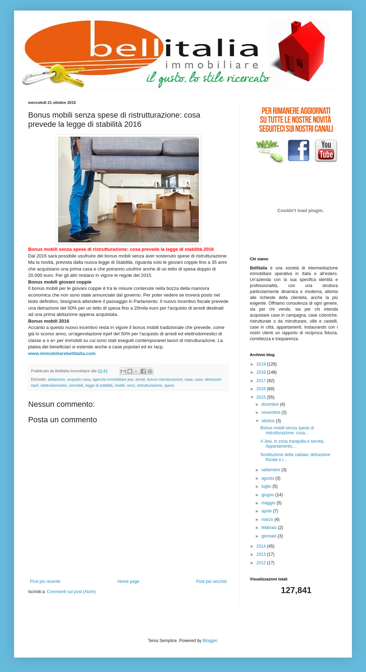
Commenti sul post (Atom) (71, 591)
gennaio (269, 536)
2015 (262, 397)
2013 (262, 554)
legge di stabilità (98, 385)
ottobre (268, 420)
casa (188, 379)
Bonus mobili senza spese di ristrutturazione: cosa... (287, 430)
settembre (271, 469)
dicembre (270, 404)
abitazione (56, 379)
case (199, 379)
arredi (140, 379)
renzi (131, 385)
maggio (269, 502)
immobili (76, 385)
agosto (268, 478)
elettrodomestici (53, 385)
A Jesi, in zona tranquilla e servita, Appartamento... (292, 444)
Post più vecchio (211, 581)
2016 (262, 388)
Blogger (210, 640)
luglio (266, 486)
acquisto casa (78, 379)
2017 (262, 380)
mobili (120, 385)
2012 (262, 562)
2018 (262, 372)
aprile (267, 511)
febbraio (269, 527)
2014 (262, 546)
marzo (267, 519)
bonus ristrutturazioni (164, 379)
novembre (271, 412)
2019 (262, 364)
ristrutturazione (149, 385)
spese (169, 385)
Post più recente (45, 581)
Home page (128, 581)
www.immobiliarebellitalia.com (62, 353)
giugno (268, 494)
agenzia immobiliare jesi (113, 379)
